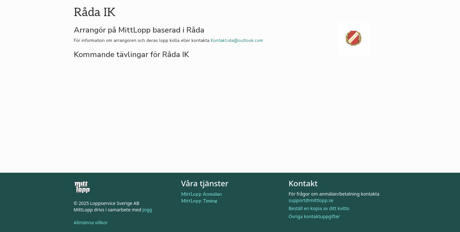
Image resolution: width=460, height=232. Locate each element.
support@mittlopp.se (311, 200)
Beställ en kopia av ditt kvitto (319, 208)
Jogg (147, 210)
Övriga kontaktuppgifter (314, 216)
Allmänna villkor (91, 222)
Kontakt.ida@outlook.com (237, 40)
